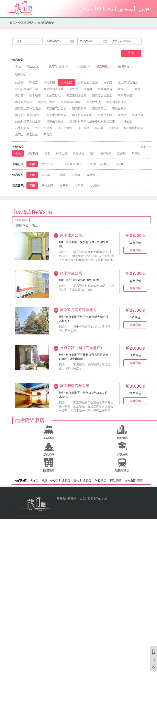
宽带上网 (47, 185)
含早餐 (63, 185)
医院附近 (126, 66)
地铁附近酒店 (134, 480)
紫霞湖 (48, 134)
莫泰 (47, 153)
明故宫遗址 (53, 95)
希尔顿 (136, 153)
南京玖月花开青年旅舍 (78, 310)
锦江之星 (61, 153)
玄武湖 (113, 128)
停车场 (79, 185)
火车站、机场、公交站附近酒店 (50, 480)
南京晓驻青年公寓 (74, 386)
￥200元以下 (50, 164)
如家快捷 (33, 153)
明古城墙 (35, 95)
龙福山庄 (123, 89)
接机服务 (95, 185)
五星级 (91, 174)
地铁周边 (23, 74)
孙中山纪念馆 (43, 128)
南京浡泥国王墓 (102, 95)
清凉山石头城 (55, 121)
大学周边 (83, 66)
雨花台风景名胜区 (26, 134)
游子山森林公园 (133, 128)
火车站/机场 (59, 66)
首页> (13, 22)
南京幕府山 (99, 108)
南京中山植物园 (56, 115)
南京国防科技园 (116, 102)
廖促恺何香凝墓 (54, 89)
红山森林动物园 (128, 82)
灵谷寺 (73, 89)
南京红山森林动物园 (28, 108)
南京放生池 (93, 102)
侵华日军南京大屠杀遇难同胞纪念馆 (92, 121)
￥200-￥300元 (73, 164)
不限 (18, 66)
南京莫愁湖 (79, 108)
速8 (92, 153)
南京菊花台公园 (56, 108)
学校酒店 (100, 480)
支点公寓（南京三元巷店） (82, 348)
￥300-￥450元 (99, 164)
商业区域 (35, 66)
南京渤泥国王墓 (76, 95)
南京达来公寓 (71, 235)
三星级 (61, 174)
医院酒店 (116, 480)
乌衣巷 (99, 128)
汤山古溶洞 (65, 128)
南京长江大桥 (46, 102)
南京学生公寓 (71, 273)
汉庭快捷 (78, 153)
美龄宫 (19, 95)
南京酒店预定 (46, 22)
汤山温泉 (83, 128)
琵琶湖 (122, 115)
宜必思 (121, 153)
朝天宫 (33, 82)
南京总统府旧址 (82, 115)
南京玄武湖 (119, 108)
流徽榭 (87, 89)
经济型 (46, 174)
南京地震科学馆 (71, 102)
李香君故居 (105, 89)
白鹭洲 (19, 82)
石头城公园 (22, 128)
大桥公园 (66, 82)
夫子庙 (107, 82)
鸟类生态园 (105, 115)
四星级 (76, 174)
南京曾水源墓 (23, 102)
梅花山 (139, 89)
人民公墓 (126, 121)
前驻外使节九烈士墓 (28, 121)
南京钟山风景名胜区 (28, 115)
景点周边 (104, 66)
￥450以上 (121, 164)
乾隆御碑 (137, 115)
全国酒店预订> (27, 22)
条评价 (135, 242)
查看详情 (135, 250)
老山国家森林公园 (26, 89)
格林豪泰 (106, 153)
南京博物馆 (125, 95)
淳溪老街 (49, 82)
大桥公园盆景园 (88, 82)
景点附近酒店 (82, 480)
